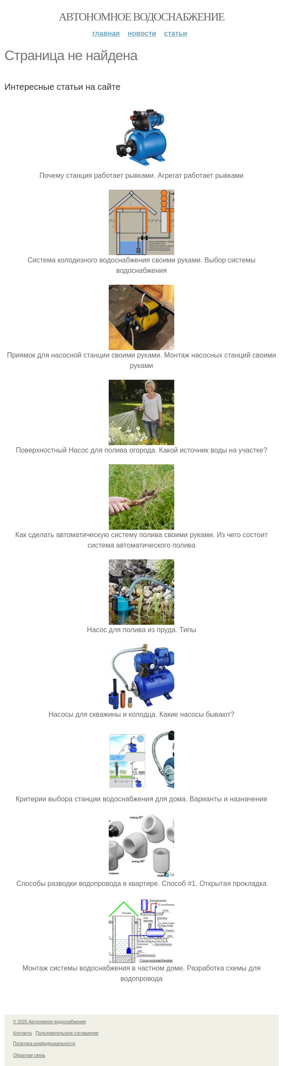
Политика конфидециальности (44, 1043)
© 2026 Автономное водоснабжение (49, 1021)
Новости (142, 33)
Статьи (175, 33)
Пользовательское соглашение (67, 1033)
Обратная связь (29, 1055)
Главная (106, 33)
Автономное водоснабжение (141, 16)
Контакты (22, 1033)
